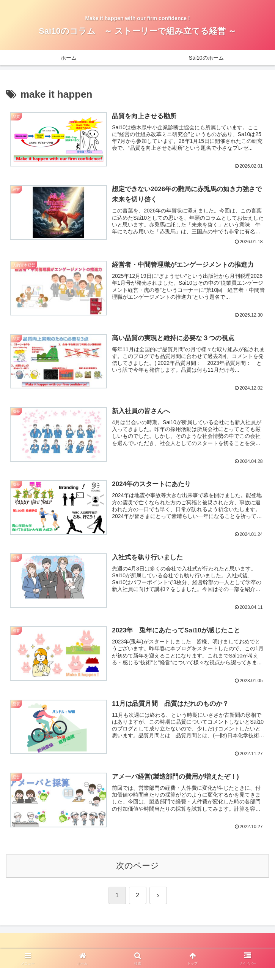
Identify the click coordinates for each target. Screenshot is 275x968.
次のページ (137, 866)
